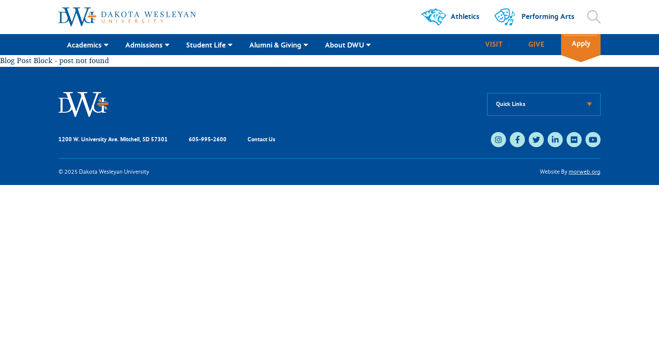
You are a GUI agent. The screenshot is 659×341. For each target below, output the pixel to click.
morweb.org (585, 171)
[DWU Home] (83, 103)
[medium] (498, 139)
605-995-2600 (208, 139)
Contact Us (261, 139)
